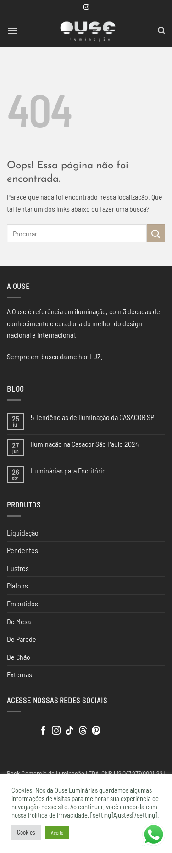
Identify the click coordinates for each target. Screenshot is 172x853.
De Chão (18, 656)
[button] (12, 30)
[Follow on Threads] (82, 731)
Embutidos (22, 603)
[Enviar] (156, 233)
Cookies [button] (26, 832)
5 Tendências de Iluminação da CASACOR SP (92, 417)
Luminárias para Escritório (68, 470)
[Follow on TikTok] (69, 731)
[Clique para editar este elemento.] (16, 729)
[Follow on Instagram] (86, 7)
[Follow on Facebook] (43, 731)
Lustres (18, 568)
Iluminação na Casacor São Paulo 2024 (85, 443)
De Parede (21, 638)
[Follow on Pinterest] (96, 731)
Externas (19, 674)
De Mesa (19, 621)
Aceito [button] (57, 833)
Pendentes (22, 550)
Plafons (17, 585)
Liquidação (23, 532)
